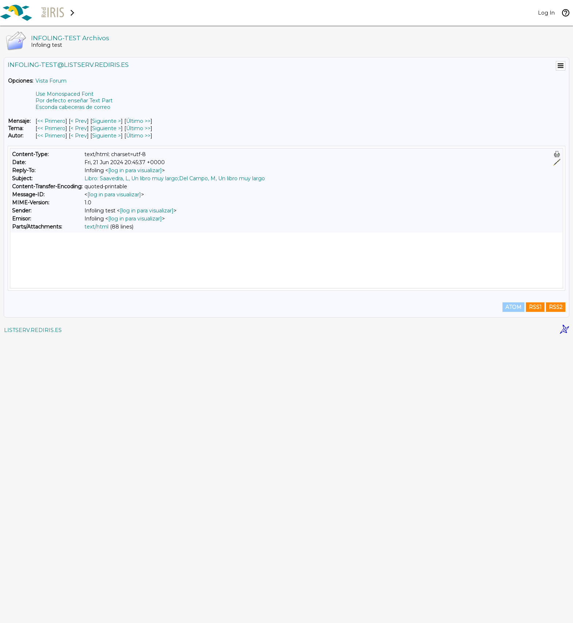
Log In (546, 13)
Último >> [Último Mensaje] (138, 121)
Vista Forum (51, 81)
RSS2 (555, 591)
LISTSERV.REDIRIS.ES (33, 614)
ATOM (513, 591)
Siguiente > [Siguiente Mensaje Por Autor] (106, 135)
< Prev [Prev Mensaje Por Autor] (79, 135)
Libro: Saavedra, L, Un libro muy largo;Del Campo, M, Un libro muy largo (174, 178)
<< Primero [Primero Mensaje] (51, 121)
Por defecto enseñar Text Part (74, 100)
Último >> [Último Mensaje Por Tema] (138, 128)
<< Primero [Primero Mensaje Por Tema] (51, 128)
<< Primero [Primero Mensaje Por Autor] (51, 135)
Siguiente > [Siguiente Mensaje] (106, 121)
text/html (96, 226)
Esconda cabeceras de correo (72, 107)
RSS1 (535, 591)
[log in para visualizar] (135, 170)
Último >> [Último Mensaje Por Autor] (138, 135)
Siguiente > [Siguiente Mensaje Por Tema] (106, 128)
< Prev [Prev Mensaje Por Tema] (79, 128)
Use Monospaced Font (64, 94)
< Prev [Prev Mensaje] (79, 121)
